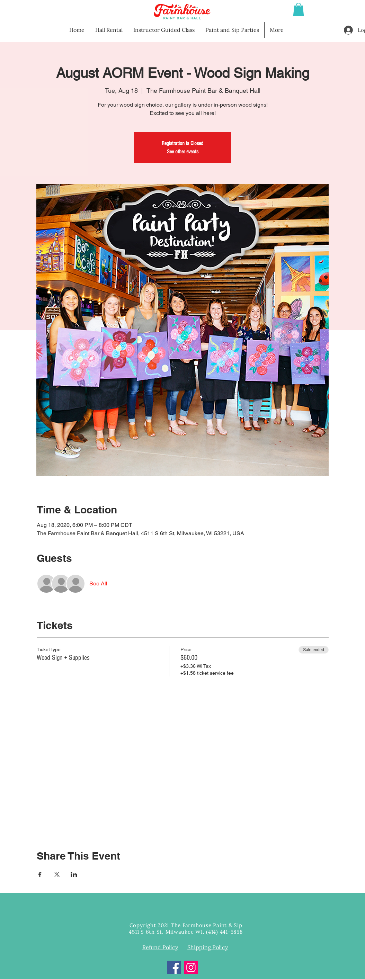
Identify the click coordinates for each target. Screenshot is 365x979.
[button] (298, 9)
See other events (182, 152)
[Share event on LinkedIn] (74, 874)
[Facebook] (174, 967)
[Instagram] (191, 967)
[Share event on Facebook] (40, 874)
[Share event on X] (57, 874)
